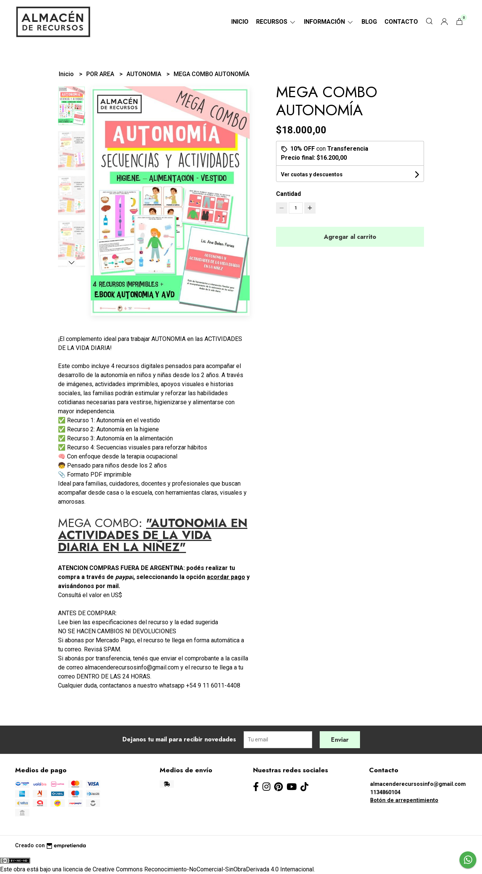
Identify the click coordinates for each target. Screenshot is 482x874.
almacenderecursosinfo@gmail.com (418, 784)
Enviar (340, 739)
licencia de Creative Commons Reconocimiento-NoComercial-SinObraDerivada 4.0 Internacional (188, 869)
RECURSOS (276, 21)
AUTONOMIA (145, 74)
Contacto (401, 21)
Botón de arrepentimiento (404, 800)
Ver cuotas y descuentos (312, 174)
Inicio (240, 21)
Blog (369, 21)
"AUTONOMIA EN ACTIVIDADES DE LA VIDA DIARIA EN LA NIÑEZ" (152, 535)
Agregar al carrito (350, 236)
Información (329, 21)
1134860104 (385, 792)
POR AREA (101, 74)
